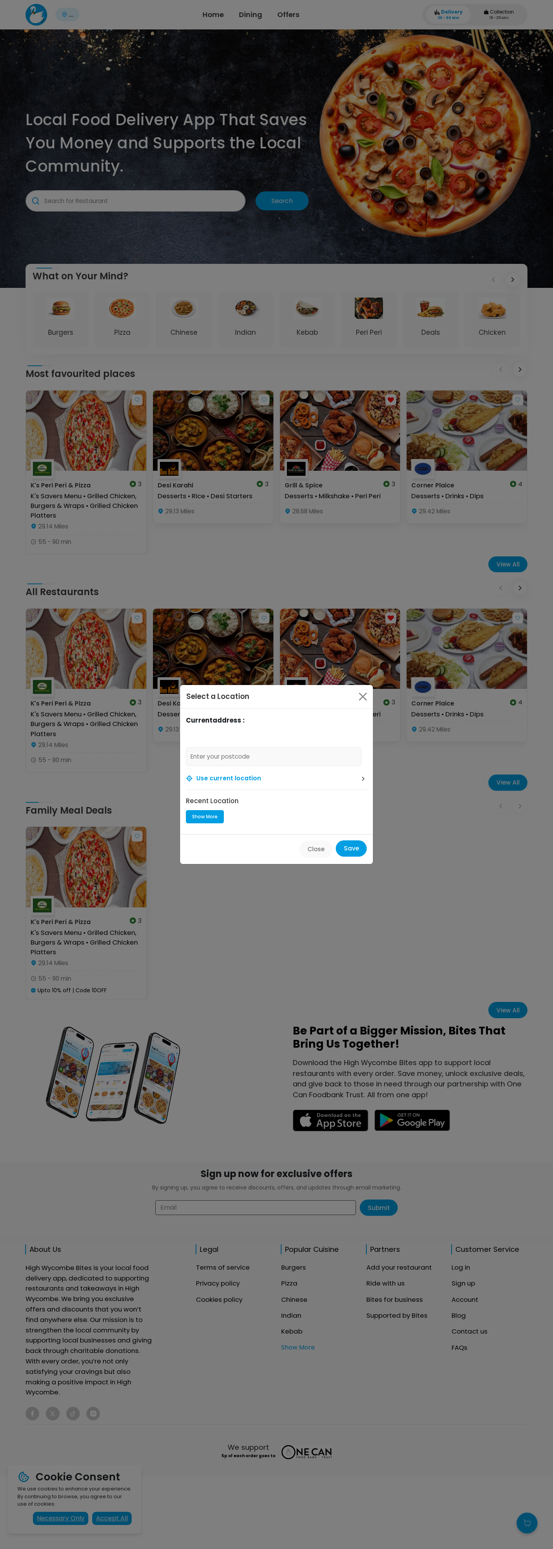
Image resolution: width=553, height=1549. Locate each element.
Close (316, 849)
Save (351, 848)
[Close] (363, 697)
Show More (205, 816)
